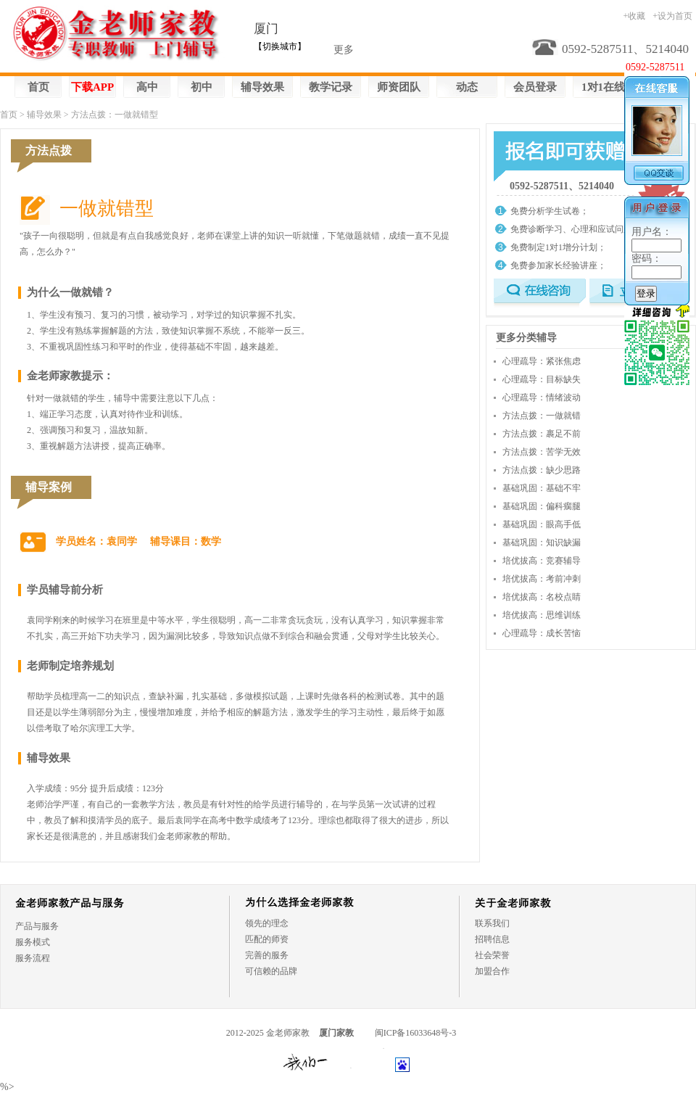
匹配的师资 (267, 939)
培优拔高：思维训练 (541, 615)
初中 (201, 87)
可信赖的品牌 (271, 971)
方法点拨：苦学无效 (541, 452)
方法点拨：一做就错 (541, 416)
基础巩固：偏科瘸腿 (541, 506)
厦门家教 (336, 1033)
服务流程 (32, 958)
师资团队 (398, 87)
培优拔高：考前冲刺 (541, 579)
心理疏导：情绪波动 (541, 397)
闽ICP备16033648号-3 (416, 1033)
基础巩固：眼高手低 (541, 524)
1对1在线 (603, 87)
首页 (38, 87)
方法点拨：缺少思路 (541, 470)
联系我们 (492, 923)
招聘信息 (492, 939)
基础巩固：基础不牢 (541, 488)
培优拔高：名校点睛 (541, 597)
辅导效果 (262, 87)
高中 (147, 87)
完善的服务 (267, 955)
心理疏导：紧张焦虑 (541, 361)
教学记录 (330, 87)
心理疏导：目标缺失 (541, 379)
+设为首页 (672, 16)
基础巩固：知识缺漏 (541, 542)
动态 (467, 87)
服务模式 (32, 942)
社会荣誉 (492, 955)
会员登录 (535, 87)
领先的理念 (267, 923)
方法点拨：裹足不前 (541, 434)
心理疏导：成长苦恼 (541, 633)
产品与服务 (37, 926)
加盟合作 (492, 971)
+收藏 (634, 16)
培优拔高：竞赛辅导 (541, 561)
